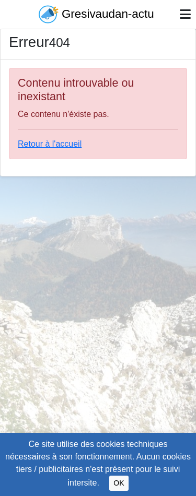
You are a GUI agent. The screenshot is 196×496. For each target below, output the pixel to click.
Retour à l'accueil (50, 143)
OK (118, 483)
